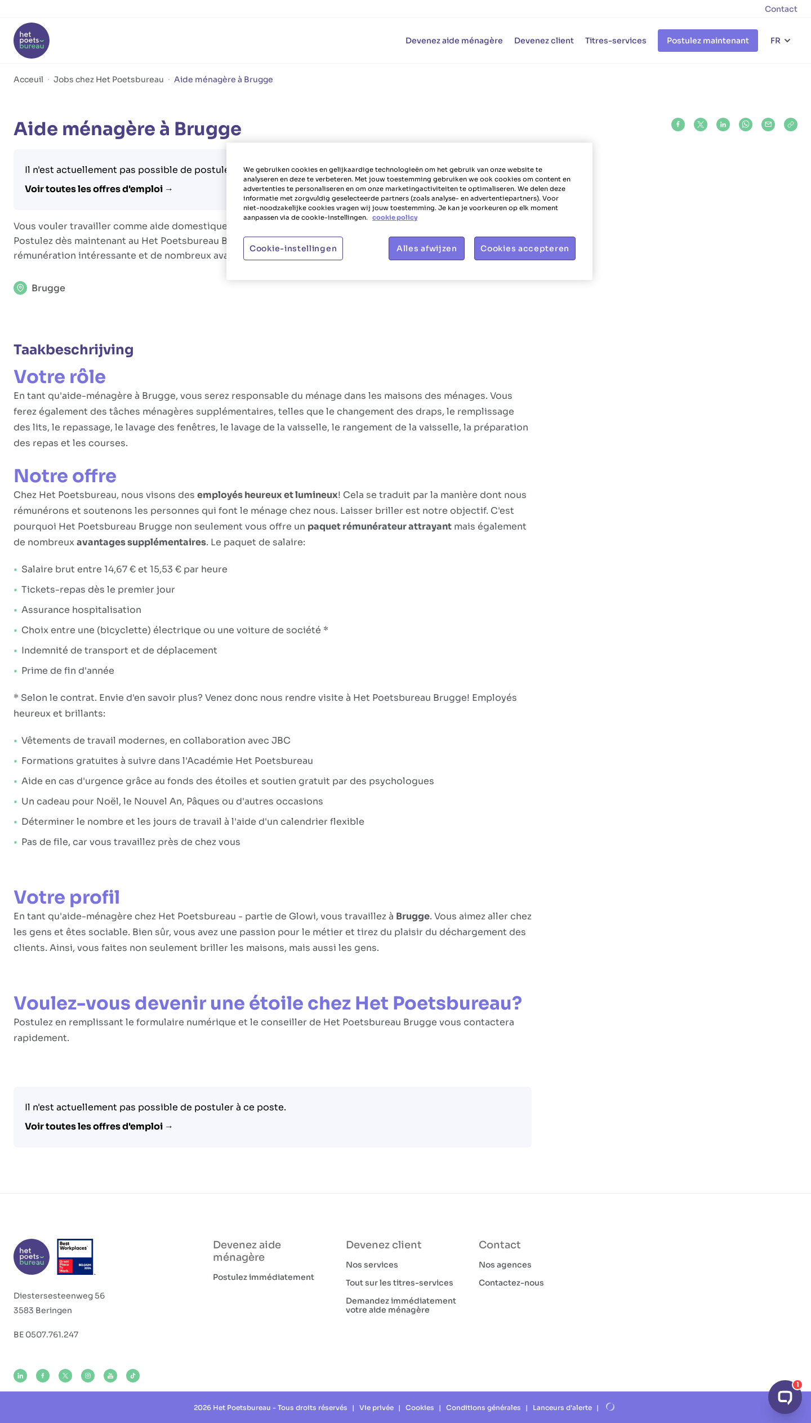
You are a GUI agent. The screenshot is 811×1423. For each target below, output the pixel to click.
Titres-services (616, 40)
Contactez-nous (511, 1282)
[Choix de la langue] (781, 40)
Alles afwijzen (426, 248)
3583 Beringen (43, 1310)
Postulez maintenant (708, 40)
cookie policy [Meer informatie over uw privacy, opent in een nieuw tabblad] (394, 217)
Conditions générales (483, 1407)
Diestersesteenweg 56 (59, 1296)
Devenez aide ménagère (454, 40)
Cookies (420, 1407)
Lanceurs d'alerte (562, 1407)
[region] (409, 211)
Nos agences (505, 1264)
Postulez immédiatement (263, 1277)
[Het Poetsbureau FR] (32, 41)
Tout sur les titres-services (399, 1282)
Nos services (372, 1264)
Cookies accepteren (524, 248)
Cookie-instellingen (293, 248)
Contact (781, 9)
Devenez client (544, 40)
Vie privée (376, 1407)
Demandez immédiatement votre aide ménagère (401, 1305)
